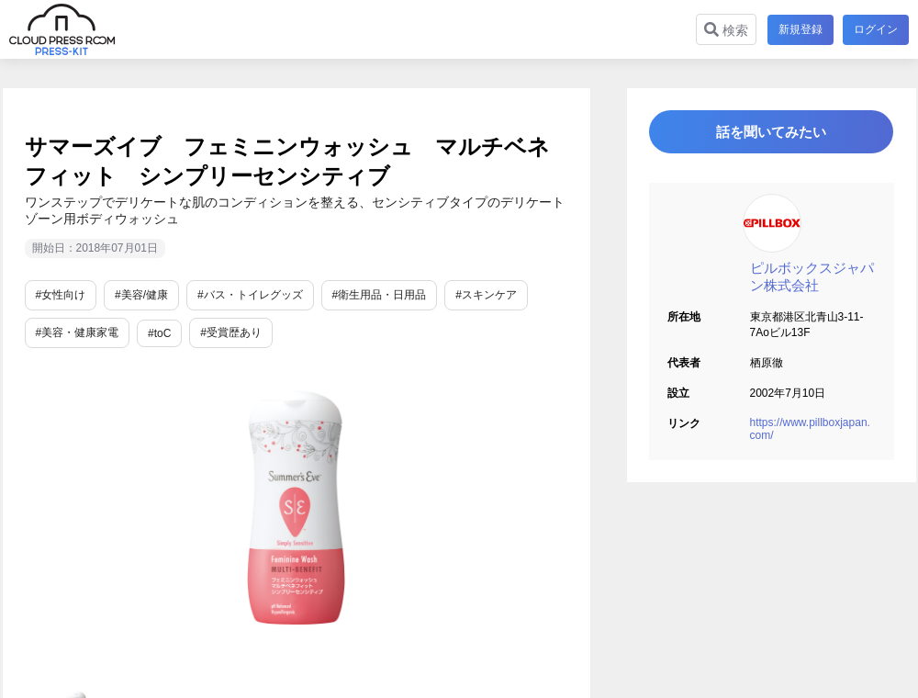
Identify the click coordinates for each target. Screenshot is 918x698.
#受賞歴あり (231, 332)
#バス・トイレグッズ (250, 294)
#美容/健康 (141, 294)
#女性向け (61, 294)
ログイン (876, 29)
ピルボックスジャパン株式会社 (812, 281)
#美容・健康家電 (77, 332)
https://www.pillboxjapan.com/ (810, 434)
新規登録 (799, 29)
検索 (724, 30)
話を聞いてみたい (771, 134)
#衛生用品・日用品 (379, 294)
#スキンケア (486, 294)
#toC (159, 333)
